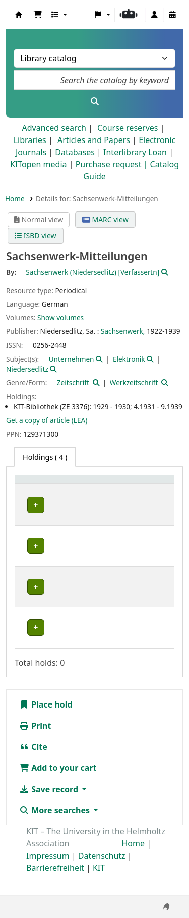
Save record (49, 810)
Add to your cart (58, 789)
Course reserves (127, 127)
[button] (37, 14)
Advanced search (54, 127)
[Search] (94, 101)
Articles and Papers (93, 140)
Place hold (46, 726)
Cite (33, 768)
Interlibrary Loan (135, 152)
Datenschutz (101, 877)
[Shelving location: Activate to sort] (102, 490)
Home (15, 198)
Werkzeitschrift (134, 382)
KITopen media (38, 164)
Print (35, 747)
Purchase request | (113, 164)
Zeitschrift (73, 382)
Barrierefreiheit (55, 889)
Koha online (18, 14)
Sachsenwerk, (123, 331)
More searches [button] (55, 831)
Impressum (48, 877)
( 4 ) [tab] (45, 457)
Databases (75, 152)
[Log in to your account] (154, 14)
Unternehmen (71, 359)
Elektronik (129, 359)
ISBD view (35, 235)
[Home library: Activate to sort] (43, 490)
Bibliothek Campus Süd (40, 562)
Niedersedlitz (27, 369)
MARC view (105, 219)
